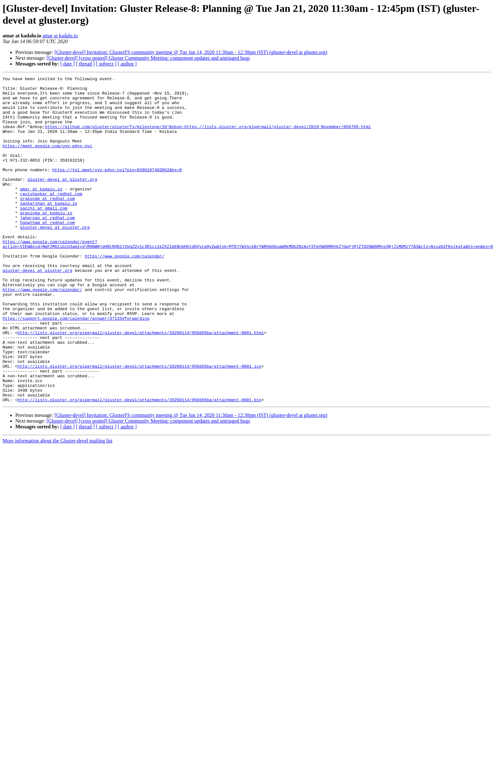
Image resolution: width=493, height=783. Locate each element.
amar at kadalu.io (60, 35)
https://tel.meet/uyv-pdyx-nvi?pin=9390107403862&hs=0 (117, 189)
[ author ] (127, 63)
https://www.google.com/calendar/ (124, 292)
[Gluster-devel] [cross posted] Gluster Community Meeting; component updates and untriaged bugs (148, 58)
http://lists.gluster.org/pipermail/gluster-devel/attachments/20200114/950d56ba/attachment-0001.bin (139, 465)
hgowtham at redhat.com (47, 252)
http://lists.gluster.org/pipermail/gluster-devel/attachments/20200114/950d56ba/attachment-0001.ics (139, 424)
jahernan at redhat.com (47, 246)
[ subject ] (106, 63)
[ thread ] (85, 63)
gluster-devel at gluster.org (62, 200)
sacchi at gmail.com (43, 235)
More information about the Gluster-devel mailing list (58, 506)
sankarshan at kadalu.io (48, 229)
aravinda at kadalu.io (46, 240)
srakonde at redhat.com (47, 223)
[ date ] (67, 63)
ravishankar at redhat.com (51, 217)
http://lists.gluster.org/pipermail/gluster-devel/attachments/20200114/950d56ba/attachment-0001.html (141, 384)
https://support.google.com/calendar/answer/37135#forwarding (76, 367)
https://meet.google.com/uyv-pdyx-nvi (47, 160)
